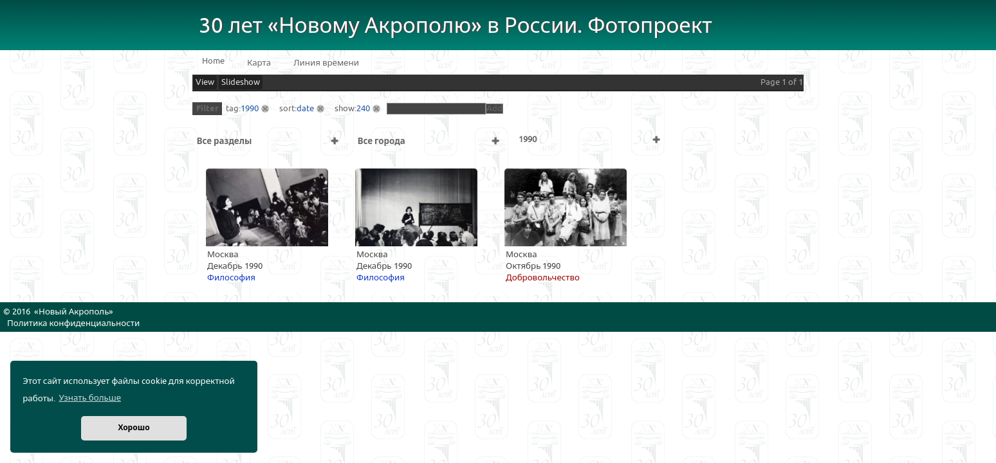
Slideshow (240, 82)
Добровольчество (543, 277)
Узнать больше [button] (90, 398)
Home (213, 61)
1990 (250, 108)
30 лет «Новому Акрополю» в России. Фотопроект (455, 26)
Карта (259, 63)
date (305, 108)
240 (363, 108)
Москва (223, 254)
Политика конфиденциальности (73, 323)
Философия (231, 277)
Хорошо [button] (133, 428)
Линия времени (326, 63)
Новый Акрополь (74, 311)
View (205, 82)
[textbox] (436, 108)
